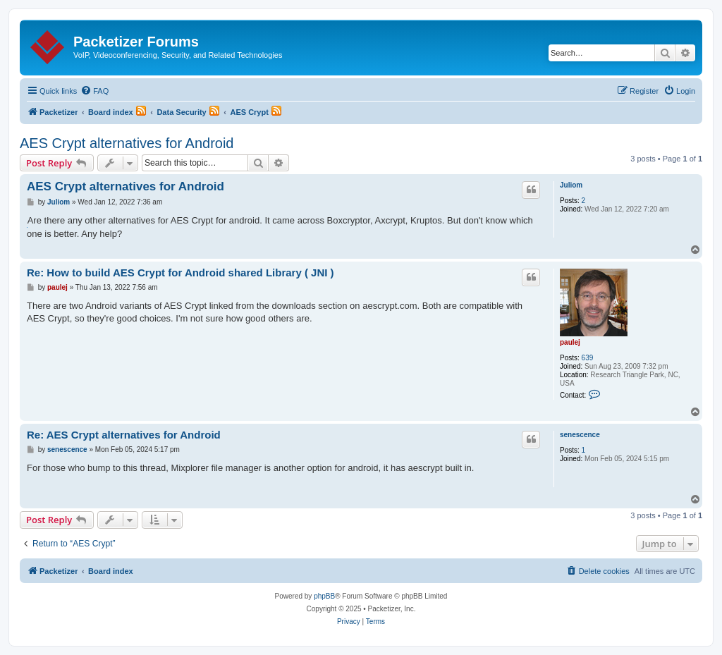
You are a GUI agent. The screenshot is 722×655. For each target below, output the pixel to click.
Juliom (571, 185)
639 (588, 358)
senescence (580, 435)
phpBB (324, 596)
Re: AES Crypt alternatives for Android (124, 435)
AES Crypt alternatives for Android (126, 143)
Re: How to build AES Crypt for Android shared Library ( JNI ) (180, 272)
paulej (570, 342)
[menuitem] (94, 90)
